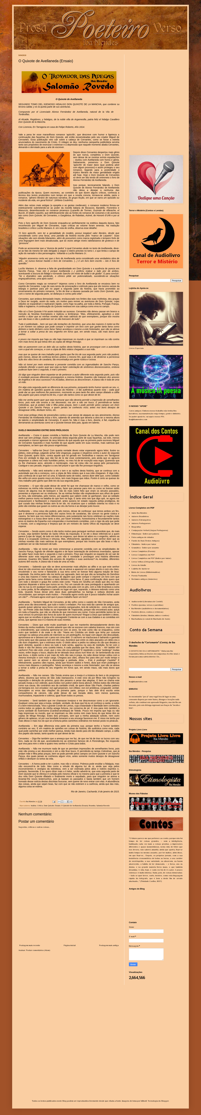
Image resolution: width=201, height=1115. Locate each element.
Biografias (136, 527)
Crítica (40, 806)
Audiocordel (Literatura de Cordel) (147, 601)
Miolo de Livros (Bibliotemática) (145, 572)
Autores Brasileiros (140, 516)
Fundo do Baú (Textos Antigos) (145, 540)
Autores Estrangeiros (141, 520)
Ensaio (57, 806)
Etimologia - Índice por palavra (145, 534)
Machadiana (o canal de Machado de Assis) (150, 619)
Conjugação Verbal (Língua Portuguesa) (149, 530)
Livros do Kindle (138, 565)
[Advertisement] (69, 920)
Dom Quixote (49, 806)
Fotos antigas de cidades (142, 537)
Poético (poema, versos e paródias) (147, 605)
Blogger (165, 1101)
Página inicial (70, 945)
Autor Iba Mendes (139, 513)
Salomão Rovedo (102, 806)
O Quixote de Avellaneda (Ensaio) (74, 806)
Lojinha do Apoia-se (140, 568)
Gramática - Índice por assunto (145, 547)
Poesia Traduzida (139, 575)
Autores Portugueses (141, 523)
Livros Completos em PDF (143, 555)
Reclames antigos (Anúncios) (144, 579)
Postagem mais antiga (109, 945)
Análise (33, 806)
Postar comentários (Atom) (38, 950)
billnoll (144, 1101)
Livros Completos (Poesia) (143, 551)
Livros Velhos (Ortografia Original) (147, 562)
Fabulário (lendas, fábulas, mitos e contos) (150, 615)
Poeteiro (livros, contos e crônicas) (147, 612)
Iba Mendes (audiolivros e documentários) (150, 608)
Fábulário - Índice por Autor (143, 544)
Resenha (92, 806)
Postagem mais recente (29, 945)
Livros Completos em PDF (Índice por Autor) (151, 558)
